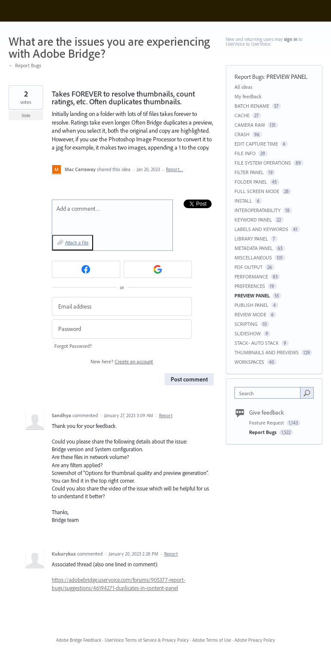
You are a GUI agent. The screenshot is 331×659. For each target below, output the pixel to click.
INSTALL (243, 200)
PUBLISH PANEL (251, 305)
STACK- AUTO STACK (256, 343)
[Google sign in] (158, 269)
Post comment (189, 379)
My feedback (248, 96)
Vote (26, 115)
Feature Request (267, 422)
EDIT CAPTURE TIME (256, 144)
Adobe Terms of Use (211, 640)
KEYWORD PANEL (253, 219)
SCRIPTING (246, 324)
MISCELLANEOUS (253, 257)
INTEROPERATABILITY (257, 210)
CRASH (242, 134)
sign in (290, 39)
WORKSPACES (249, 362)
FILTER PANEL (249, 172)
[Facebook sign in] (86, 269)
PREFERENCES (249, 286)
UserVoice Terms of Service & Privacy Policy (147, 640)
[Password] (122, 329)
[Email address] (122, 306)
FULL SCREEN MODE (256, 191)
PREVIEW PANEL (286, 77)
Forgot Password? (73, 346)
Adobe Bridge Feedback (78, 640)
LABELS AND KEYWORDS (261, 229)
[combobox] (269, 393)
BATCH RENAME (251, 106)
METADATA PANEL (253, 248)
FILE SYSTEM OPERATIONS (262, 162)
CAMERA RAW (249, 125)
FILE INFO (245, 153)
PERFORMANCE (251, 276)
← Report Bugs (25, 65)
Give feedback (266, 412)
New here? (122, 361)
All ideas (243, 87)
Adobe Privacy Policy (254, 640)
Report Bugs (249, 77)
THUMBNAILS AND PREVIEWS (266, 352)
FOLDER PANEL (250, 181)
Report (165, 415)
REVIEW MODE (250, 314)
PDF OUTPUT (248, 267)
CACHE (242, 115)
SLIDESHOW (247, 333)
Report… (174, 169)
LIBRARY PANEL (251, 238)
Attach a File (76, 243)
